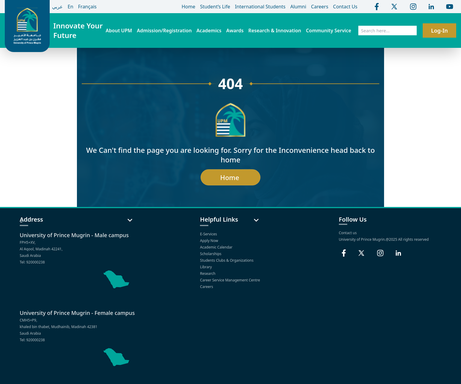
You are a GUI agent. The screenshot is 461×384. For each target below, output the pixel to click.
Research (208, 273)
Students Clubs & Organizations (227, 260)
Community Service (328, 30)
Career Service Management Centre (230, 280)
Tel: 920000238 (32, 262)
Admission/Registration (164, 30)
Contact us (348, 232)
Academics (208, 30)
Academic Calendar (216, 247)
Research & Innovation (274, 30)
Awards (235, 30)
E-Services (209, 234)
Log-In (439, 30)
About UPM (119, 30)
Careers (207, 286)
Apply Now (209, 240)
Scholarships (211, 253)
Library (206, 266)
